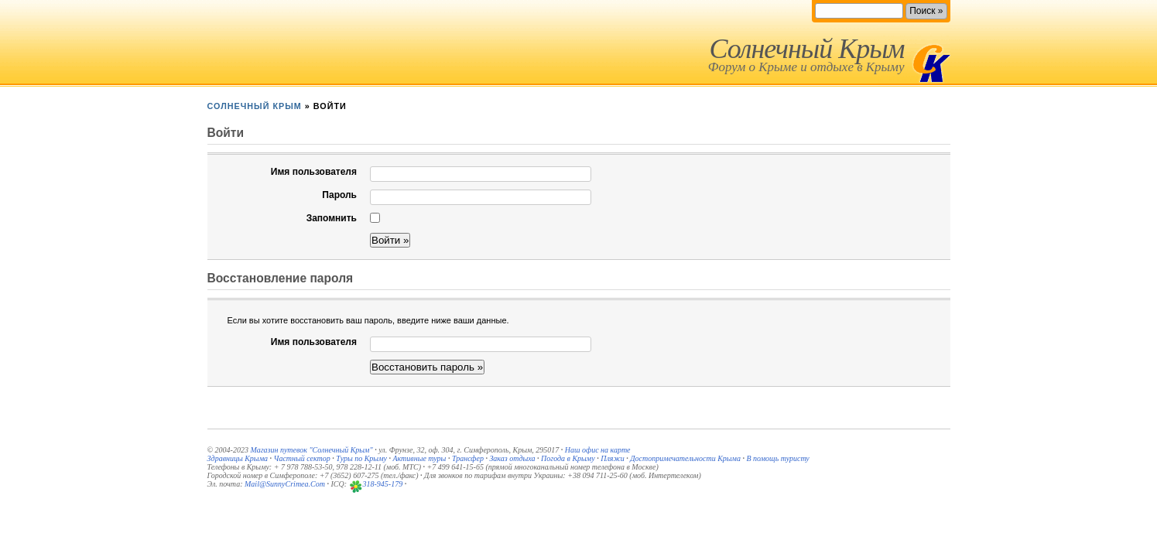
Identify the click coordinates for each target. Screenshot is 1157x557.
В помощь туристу (777, 458)
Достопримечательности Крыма (685, 458)
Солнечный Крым (806, 48)
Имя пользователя (314, 171)
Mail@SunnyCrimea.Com (285, 484)
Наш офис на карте (598, 450)
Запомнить (331, 218)
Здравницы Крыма (238, 458)
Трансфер (468, 458)
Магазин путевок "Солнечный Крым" (311, 450)
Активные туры (419, 458)
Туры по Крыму (361, 458)
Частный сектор (302, 458)
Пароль (339, 195)
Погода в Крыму (568, 458)
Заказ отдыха (512, 458)
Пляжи (613, 458)
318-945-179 (383, 484)
